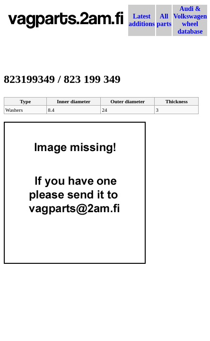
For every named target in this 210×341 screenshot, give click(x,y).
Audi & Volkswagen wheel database (190, 20)
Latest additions (142, 20)
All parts (164, 20)
